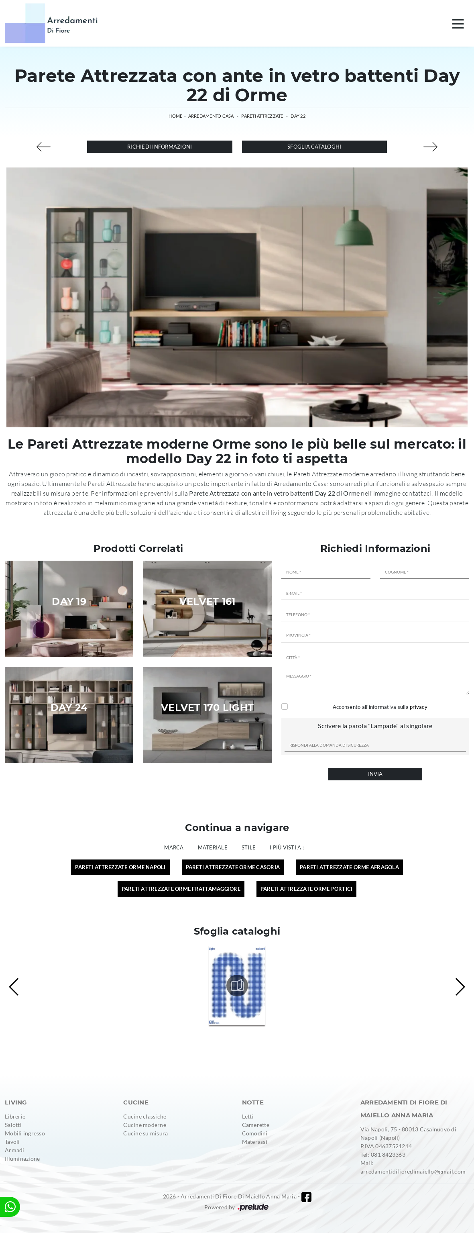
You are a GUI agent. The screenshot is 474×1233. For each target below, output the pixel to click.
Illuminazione (22, 1158)
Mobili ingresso (25, 1133)
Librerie (15, 1116)
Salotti (13, 1124)
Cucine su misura (145, 1133)
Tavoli (12, 1141)
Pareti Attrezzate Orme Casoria (233, 867)
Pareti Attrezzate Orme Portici (306, 889)
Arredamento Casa (211, 115)
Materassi (254, 1141)
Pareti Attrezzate (262, 115)
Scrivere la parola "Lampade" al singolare (375, 725)
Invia (375, 774)
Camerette (255, 1124)
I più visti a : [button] (287, 847)
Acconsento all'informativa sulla (380, 707)
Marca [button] (173, 847)
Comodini (255, 1133)
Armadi (14, 1150)
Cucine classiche (144, 1116)
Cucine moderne (144, 1124)
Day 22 (298, 115)
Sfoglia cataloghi (314, 146)
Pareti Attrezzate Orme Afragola (349, 867)
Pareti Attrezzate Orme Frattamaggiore (181, 889)
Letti (248, 1116)
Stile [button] (249, 847)
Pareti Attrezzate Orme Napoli (120, 867)
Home (175, 115)
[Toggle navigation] (458, 23)
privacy (418, 707)
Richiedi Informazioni (159, 146)
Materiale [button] (213, 847)
